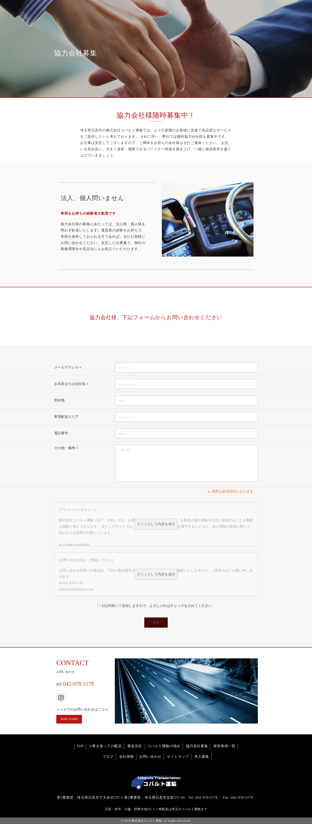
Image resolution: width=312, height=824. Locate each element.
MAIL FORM (69, 719)
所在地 (59, 400)
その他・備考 (64, 448)
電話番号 (61, 433)
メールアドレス (66, 367)
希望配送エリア (66, 416)
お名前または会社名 (69, 384)
